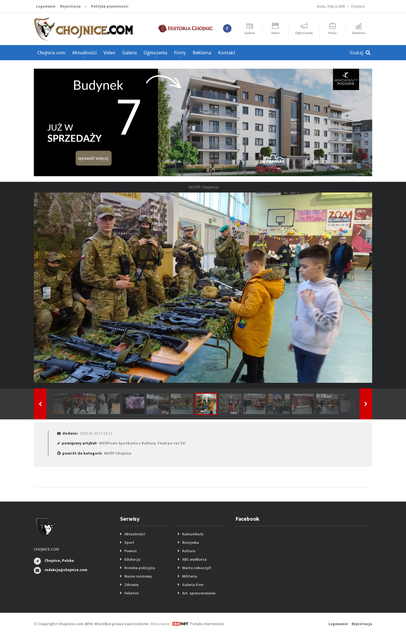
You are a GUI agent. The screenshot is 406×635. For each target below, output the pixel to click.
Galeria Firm (193, 584)
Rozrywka (190, 542)
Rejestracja (70, 6)
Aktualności (134, 533)
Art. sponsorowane (198, 593)
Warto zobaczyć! (196, 567)
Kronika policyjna (139, 567)
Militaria (189, 576)
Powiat (130, 550)
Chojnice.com (51, 52)
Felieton (131, 593)
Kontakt (226, 52)
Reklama (202, 52)
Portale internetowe (207, 623)
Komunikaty (193, 533)
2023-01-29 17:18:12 (96, 433)
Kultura (188, 550)
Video (109, 52)
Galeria (129, 52)
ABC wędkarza (194, 559)
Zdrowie (131, 584)
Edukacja (132, 559)
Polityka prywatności (109, 6)
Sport (129, 542)
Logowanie (46, 6)
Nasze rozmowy (138, 576)
